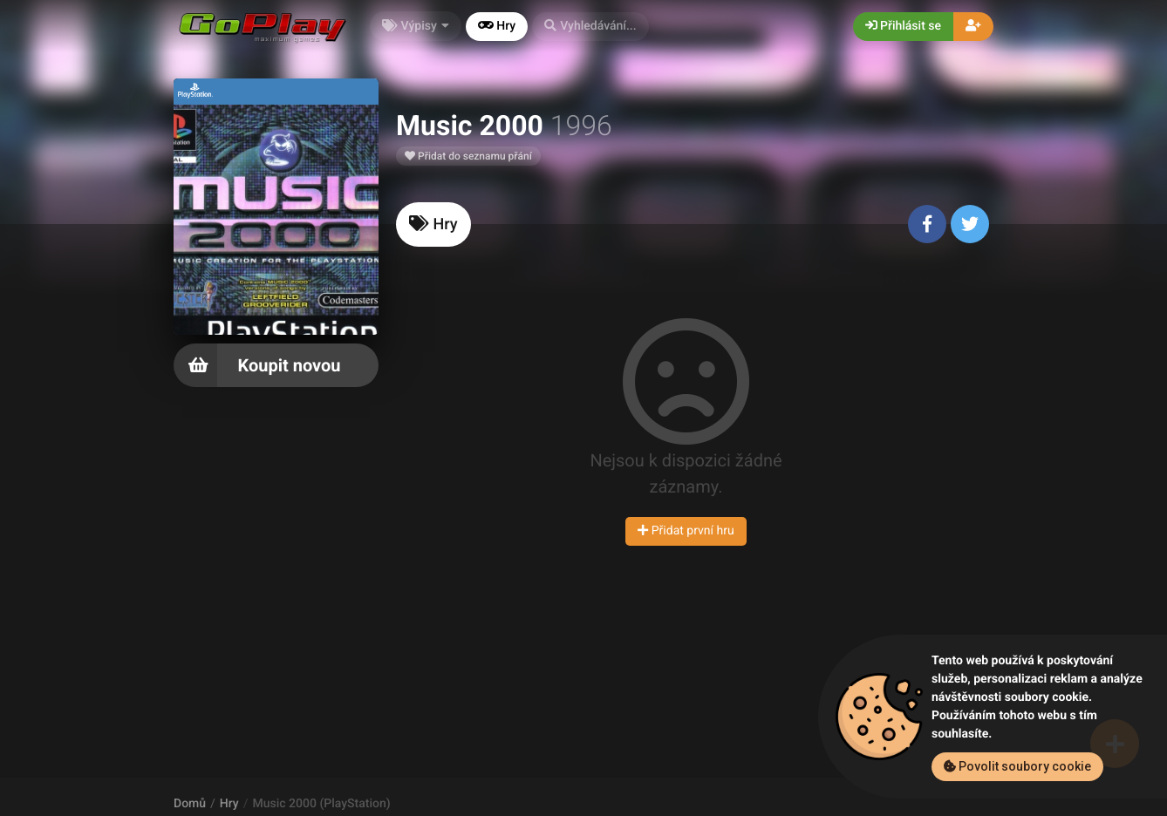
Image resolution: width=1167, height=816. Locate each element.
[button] (590, 26)
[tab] (433, 224)
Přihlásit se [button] (903, 26)
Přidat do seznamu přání (468, 156)
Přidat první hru (686, 531)
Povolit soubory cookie (1017, 766)
